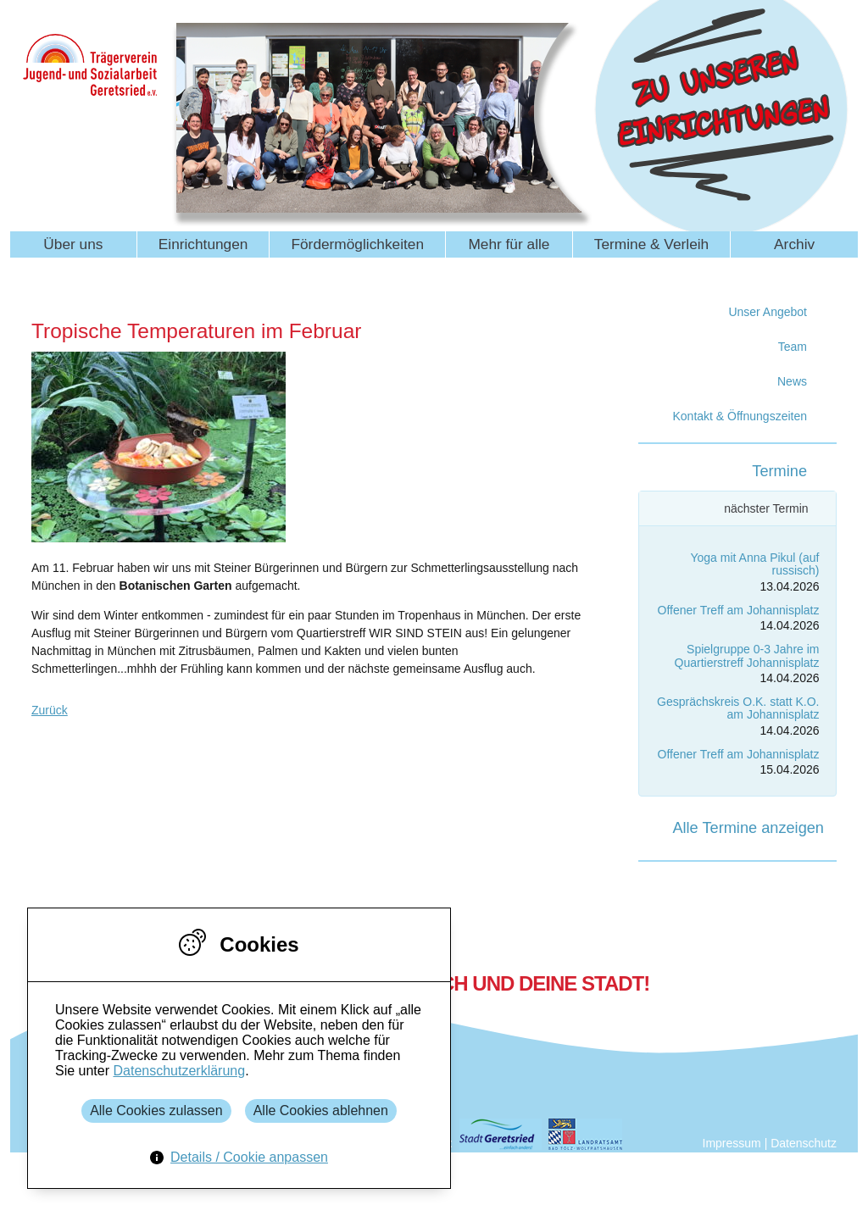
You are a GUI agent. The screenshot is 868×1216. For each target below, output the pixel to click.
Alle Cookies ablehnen (320, 1110)
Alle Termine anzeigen (748, 827)
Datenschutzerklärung (179, 1070)
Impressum (732, 1143)
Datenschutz (804, 1143)
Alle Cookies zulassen (156, 1110)
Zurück (49, 710)
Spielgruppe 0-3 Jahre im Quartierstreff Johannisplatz (747, 655)
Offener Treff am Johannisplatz (739, 610)
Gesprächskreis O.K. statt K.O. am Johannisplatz (738, 708)
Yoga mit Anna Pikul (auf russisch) (754, 564)
